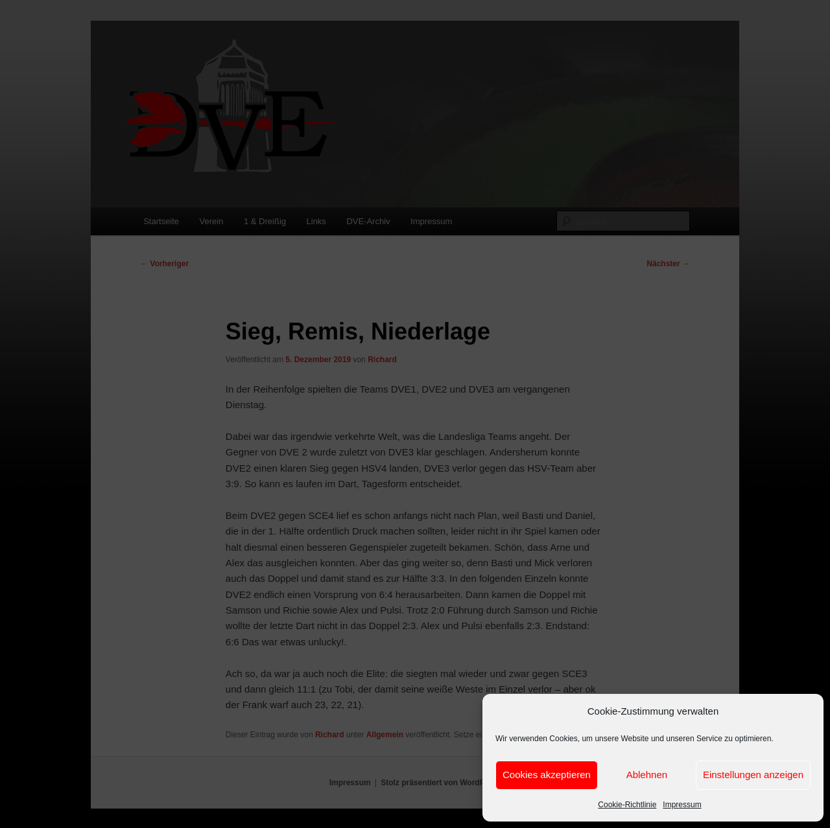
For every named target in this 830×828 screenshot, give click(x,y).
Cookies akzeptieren (547, 774)
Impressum (682, 804)
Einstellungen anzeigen (753, 774)
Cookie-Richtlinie (627, 804)
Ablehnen (646, 774)
